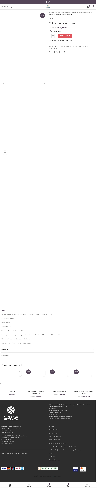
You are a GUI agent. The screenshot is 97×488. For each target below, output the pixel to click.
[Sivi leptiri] (11, 379)
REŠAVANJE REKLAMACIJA (57, 443)
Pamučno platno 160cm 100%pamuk (60, 14)
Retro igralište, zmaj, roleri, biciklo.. (83, 392)
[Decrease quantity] (50, 36)
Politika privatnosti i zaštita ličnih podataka (14, 453)
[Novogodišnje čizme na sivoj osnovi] (35, 379)
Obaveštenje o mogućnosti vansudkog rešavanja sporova (68, 450)
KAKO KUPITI (53, 433)
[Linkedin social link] (62, 52)
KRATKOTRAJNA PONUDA (65, 46)
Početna (51, 12)
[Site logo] (47, 6)
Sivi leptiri (12, 392)
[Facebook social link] (46, 1)
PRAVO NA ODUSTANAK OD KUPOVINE (63, 446)
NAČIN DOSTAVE (54, 440)
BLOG (51, 453)
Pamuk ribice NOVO (60, 392)
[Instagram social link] (49, 1)
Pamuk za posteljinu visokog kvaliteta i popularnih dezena (73, 12)
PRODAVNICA (53, 430)
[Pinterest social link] (59, 52)
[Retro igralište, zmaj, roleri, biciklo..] (83, 379)
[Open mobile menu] (4, 6)
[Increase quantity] (56, 36)
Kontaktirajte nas (54, 460)
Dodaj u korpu (65, 36)
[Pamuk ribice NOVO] (59, 379)
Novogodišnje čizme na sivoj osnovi (36, 392)
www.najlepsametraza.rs (60, 410)
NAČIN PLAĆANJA (55, 436)
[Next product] (55, 19)
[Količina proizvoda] (53, 36)
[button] (3, 84)
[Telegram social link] (64, 52)
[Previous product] (50, 19)
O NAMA (52, 456)
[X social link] (57, 52)
